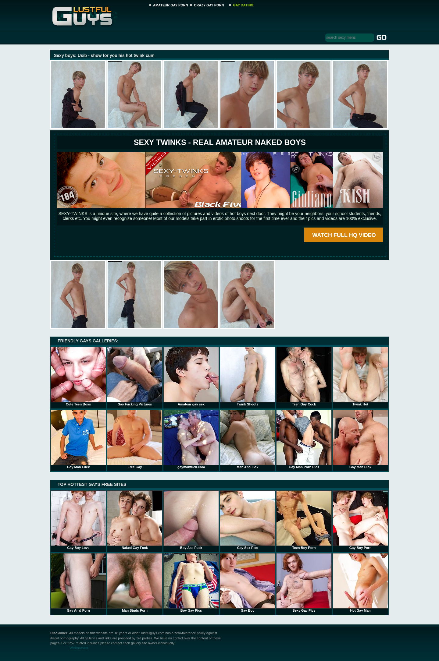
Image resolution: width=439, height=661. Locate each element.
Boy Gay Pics (191, 582)
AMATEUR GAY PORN (170, 5)
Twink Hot (360, 376)
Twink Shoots (247, 376)
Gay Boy (247, 582)
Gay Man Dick (360, 439)
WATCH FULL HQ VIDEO (344, 235)
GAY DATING (243, 5)
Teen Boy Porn (304, 520)
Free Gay (134, 439)
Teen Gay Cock (304, 376)
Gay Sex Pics (247, 520)
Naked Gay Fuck (134, 520)
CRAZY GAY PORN (209, 5)
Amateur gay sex (191, 376)
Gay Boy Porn (360, 520)
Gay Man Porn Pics (304, 439)
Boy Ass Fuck (191, 520)
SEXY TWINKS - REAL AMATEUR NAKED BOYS (220, 142)
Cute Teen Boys (78, 376)
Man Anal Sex (247, 439)
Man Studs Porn (134, 582)
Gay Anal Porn (78, 582)
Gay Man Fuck (78, 439)
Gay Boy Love (78, 520)
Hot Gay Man (360, 582)
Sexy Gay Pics (304, 582)
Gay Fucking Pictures (134, 376)
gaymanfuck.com (191, 439)
